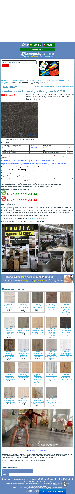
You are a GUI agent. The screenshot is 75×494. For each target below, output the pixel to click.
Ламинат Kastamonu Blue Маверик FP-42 (37, 330)
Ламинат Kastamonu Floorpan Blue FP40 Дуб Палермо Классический (65, 308)
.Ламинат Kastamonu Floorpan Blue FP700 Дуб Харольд (51, 332)
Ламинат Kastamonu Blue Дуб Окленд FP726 (51, 401)
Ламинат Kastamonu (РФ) (30, 81)
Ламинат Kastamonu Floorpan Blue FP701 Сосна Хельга (9, 332)
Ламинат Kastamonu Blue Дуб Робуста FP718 (65, 331)
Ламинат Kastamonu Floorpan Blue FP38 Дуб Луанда (9, 376)
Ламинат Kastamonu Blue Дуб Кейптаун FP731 (37, 306)
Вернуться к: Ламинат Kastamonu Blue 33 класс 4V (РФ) (54, 86)
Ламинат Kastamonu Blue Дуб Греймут (51, 305)
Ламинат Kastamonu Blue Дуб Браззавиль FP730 (37, 354)
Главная (4, 81)
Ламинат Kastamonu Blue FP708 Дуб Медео (66, 353)
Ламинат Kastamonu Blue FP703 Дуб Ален (9, 400)
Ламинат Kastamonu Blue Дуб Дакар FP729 (23, 330)
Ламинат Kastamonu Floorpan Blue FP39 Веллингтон (66, 376)
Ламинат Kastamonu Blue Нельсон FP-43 (23, 400)
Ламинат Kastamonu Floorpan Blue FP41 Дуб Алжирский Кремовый (37, 378)
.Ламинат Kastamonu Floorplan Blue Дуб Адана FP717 (37, 401)
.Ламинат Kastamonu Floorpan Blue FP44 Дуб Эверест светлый (51, 355)
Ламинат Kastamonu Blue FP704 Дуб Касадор (51, 376)
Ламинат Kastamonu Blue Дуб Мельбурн (23, 375)
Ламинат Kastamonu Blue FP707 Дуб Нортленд (23, 354)
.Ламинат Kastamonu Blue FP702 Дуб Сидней (9, 306)
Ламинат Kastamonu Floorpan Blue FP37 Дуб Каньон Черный (9, 355)
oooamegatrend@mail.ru (38, 218)
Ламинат (13, 81)
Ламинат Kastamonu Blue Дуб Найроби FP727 (23, 306)
